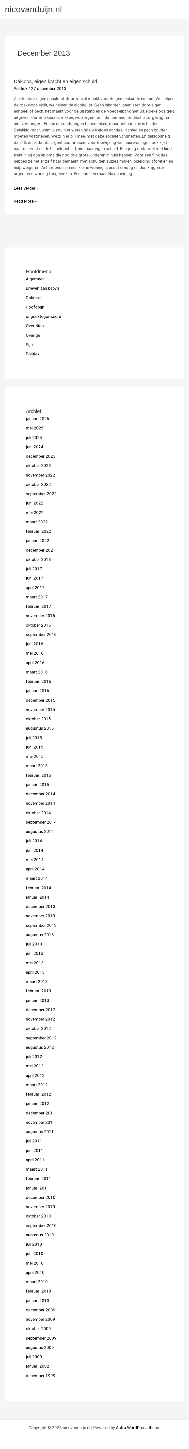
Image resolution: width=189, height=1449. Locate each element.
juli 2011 (34, 1140)
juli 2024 (34, 437)
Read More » (25, 201)
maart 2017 (37, 597)
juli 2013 (34, 944)
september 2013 (41, 925)
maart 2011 (37, 1169)
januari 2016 (37, 690)
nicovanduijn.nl (33, 9)
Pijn (29, 344)
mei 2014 (35, 859)
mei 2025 (35, 428)
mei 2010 (35, 1263)
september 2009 (41, 1338)
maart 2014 (37, 878)
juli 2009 (34, 1356)
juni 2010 (34, 1253)
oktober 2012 (38, 1028)
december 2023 (40, 456)
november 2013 (40, 915)
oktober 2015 (38, 718)
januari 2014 (37, 897)
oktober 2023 (38, 465)
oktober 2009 (38, 1328)
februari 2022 (38, 531)
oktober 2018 (38, 559)
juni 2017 (34, 578)
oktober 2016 (38, 625)
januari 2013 (37, 1000)
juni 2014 (34, 850)
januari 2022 (37, 540)
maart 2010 (37, 1281)
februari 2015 (38, 775)
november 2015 (40, 709)
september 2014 (41, 822)
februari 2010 (38, 1291)
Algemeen (35, 278)
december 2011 (40, 1113)
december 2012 (40, 1009)
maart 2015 (37, 765)
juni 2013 (34, 953)
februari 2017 (38, 606)
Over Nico (35, 325)
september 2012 (41, 1037)
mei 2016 (35, 653)
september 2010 (41, 1225)
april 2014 (35, 869)
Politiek (32, 353)
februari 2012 (38, 1094)
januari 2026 (37, 418)
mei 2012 (35, 1065)
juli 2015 (34, 737)
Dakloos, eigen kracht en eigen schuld (55, 81)
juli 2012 (34, 1056)
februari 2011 (38, 1178)
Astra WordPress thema (138, 1427)
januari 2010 (37, 1300)
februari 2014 (38, 887)
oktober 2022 (38, 484)
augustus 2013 (40, 934)
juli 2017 (34, 568)
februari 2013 (38, 990)
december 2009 (40, 1309)
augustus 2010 (40, 1234)
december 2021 (40, 550)
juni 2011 (34, 1150)
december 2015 (40, 700)
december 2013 (40, 906)
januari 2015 (37, 784)
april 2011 (35, 1159)
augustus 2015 (40, 728)
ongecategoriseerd (43, 316)
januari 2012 (37, 1103)
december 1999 (40, 1375)
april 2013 (35, 972)
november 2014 (40, 803)
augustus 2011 (40, 1131)
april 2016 (35, 662)
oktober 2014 (38, 812)
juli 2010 (34, 1244)
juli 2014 (34, 840)
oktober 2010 (38, 1216)
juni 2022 (34, 503)
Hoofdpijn (35, 307)
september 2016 (41, 634)
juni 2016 (34, 643)
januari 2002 (37, 1366)
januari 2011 (37, 1188)
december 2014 (40, 793)
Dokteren (34, 297)
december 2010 (40, 1197)
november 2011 (40, 1122)
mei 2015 (35, 756)
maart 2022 (37, 521)
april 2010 (35, 1272)
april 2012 (35, 1075)
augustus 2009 (40, 1347)
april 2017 (35, 587)
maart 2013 (37, 981)
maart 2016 (37, 672)
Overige (33, 335)
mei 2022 (35, 512)
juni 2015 (34, 747)
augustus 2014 (40, 831)
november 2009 (40, 1319)
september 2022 (41, 493)
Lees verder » (26, 188)
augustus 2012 (40, 1047)
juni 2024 (34, 446)
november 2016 (40, 615)
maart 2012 (37, 1084)
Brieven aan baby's (42, 288)
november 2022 (40, 475)
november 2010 (40, 1206)
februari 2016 (38, 681)
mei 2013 (35, 962)
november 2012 (40, 1019)
